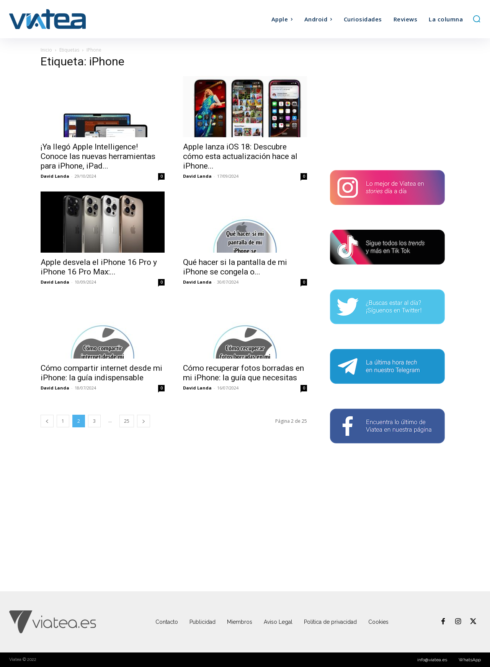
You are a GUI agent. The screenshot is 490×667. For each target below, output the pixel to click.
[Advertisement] (387, 105)
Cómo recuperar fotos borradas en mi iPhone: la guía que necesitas (243, 373)
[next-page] (143, 421)
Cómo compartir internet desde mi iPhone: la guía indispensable (101, 373)
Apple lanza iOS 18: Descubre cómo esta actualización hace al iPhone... (240, 156)
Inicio (46, 50)
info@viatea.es (432, 659)
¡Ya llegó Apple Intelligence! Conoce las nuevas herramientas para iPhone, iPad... (98, 156)
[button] (476, 19)
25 (126, 421)
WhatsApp (470, 659)
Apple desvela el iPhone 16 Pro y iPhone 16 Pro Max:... (99, 267)
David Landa (55, 176)
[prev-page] (47, 421)
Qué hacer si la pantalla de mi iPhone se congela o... (235, 267)
